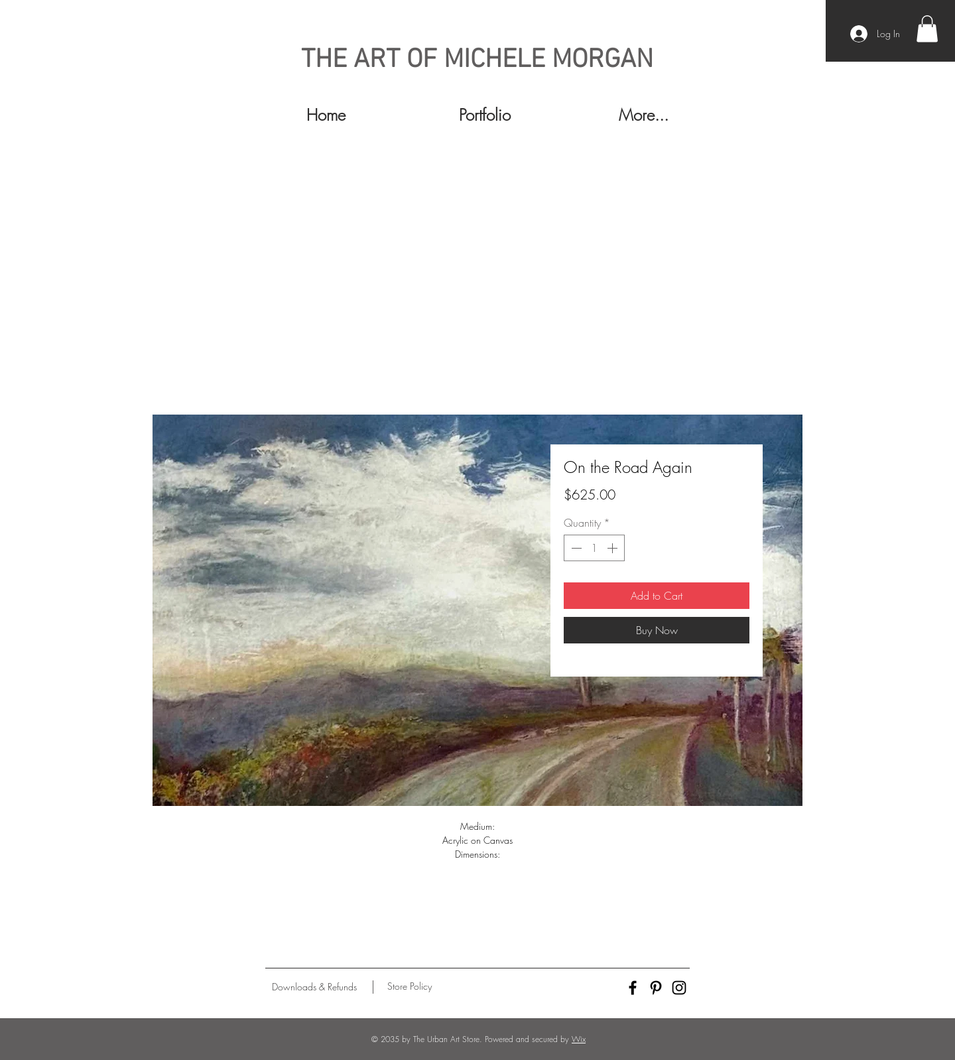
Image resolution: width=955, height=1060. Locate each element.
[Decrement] (575, 548)
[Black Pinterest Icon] (656, 987)
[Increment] (613, 548)
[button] (927, 28)
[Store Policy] (409, 986)
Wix (579, 1039)
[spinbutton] (594, 548)
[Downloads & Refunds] (314, 987)
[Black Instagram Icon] (679, 987)
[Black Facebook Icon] (632, 987)
